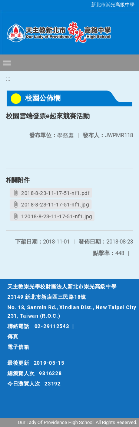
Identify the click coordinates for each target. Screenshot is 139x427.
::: (8, 78)
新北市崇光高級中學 (113, 4)
